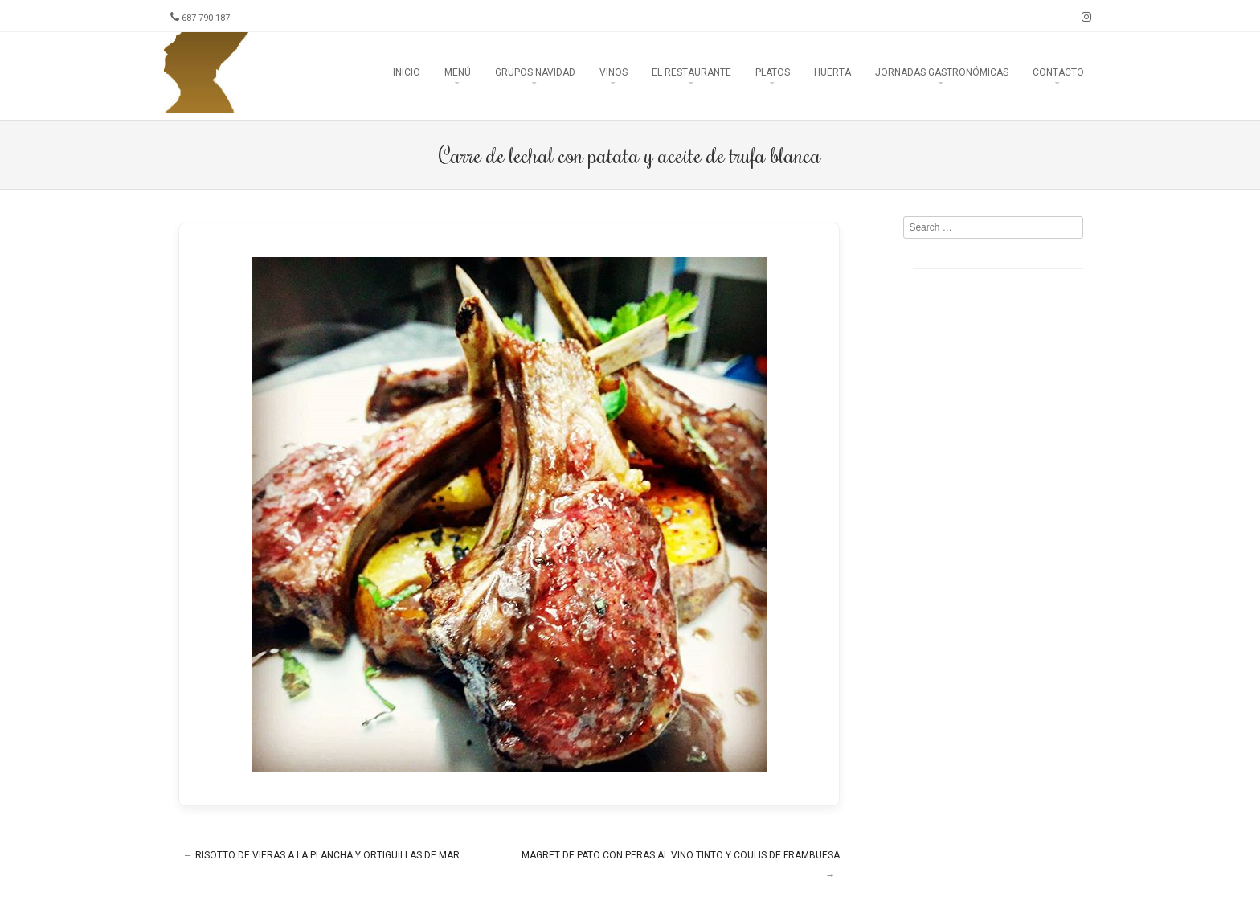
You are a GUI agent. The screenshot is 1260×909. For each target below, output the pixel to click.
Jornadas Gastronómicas (941, 72)
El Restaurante (691, 72)
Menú (457, 72)
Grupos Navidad (535, 72)
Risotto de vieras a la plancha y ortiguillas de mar (321, 855)
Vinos (613, 72)
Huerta (832, 72)
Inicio (406, 72)
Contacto (1058, 72)
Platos (772, 72)
